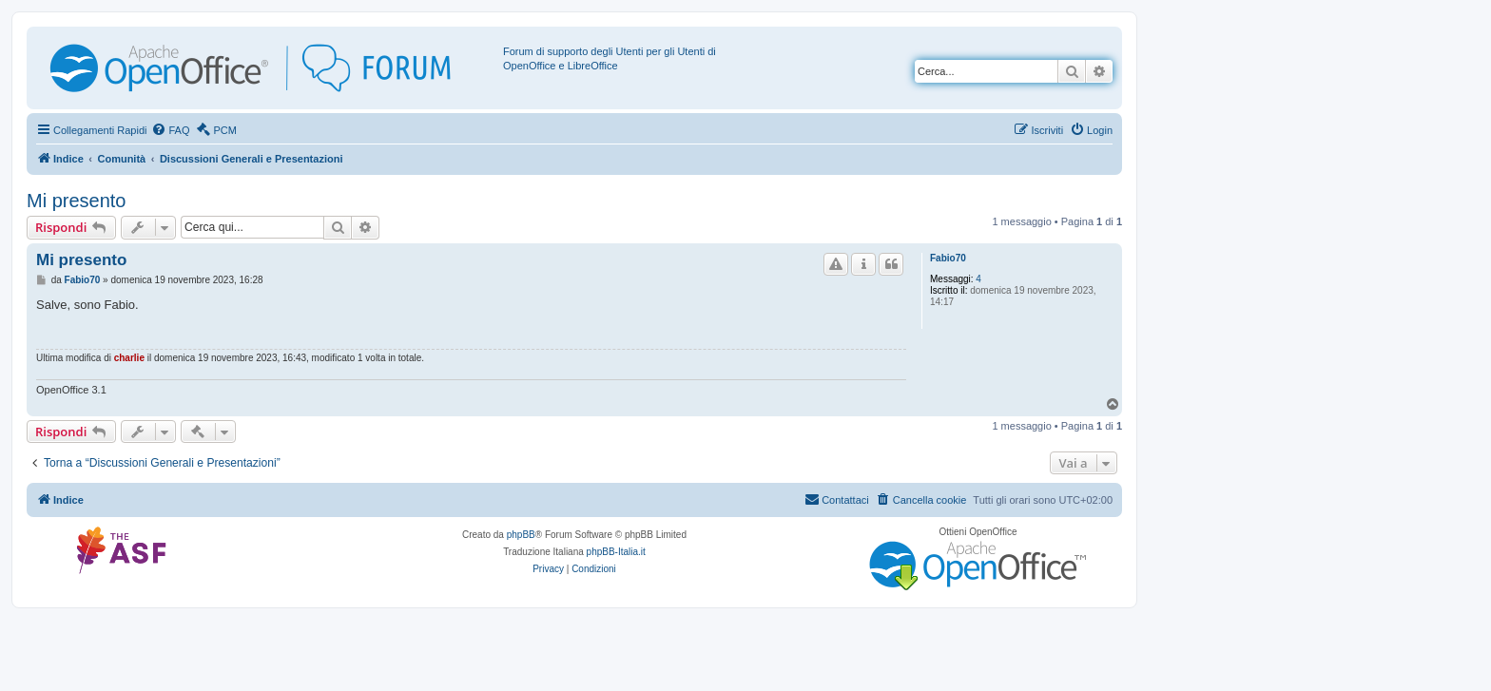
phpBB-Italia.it (616, 552)
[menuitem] (170, 130)
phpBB (521, 534)
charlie (129, 358)
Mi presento (76, 200)
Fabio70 (948, 258)
